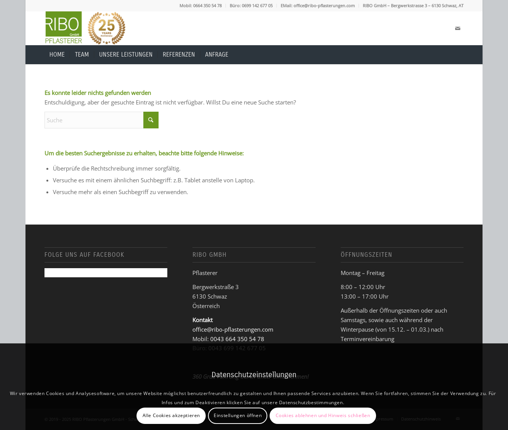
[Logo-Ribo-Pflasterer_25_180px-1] (85, 28)
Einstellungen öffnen (238, 415)
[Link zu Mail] (458, 28)
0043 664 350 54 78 (237, 339)
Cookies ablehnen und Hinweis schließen (323, 415)
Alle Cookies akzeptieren (171, 415)
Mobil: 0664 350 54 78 (200, 5)
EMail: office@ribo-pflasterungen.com (318, 5)
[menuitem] (201, 6)
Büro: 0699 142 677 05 (251, 5)
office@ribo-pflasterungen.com (232, 329)
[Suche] (459, 54)
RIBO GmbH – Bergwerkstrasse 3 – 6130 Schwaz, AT (413, 5)
